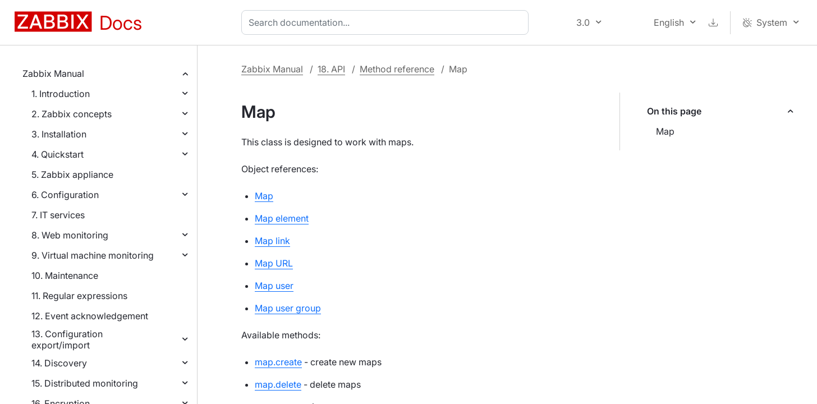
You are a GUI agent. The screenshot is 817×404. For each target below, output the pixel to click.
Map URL (274, 263)
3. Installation (58, 134)
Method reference (397, 69)
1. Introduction (60, 93)
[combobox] (387, 22)
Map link (272, 240)
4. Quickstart (57, 154)
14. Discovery (59, 363)
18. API (331, 69)
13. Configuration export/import (67, 339)
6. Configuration (65, 194)
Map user (274, 285)
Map (665, 131)
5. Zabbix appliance (72, 174)
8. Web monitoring (69, 235)
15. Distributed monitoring (84, 383)
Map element (282, 218)
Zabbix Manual (53, 73)
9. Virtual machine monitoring (92, 255)
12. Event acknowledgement (89, 316)
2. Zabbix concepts (71, 114)
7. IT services (58, 215)
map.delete (278, 384)
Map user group (288, 308)
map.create (278, 362)
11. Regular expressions (79, 295)
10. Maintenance (64, 275)
